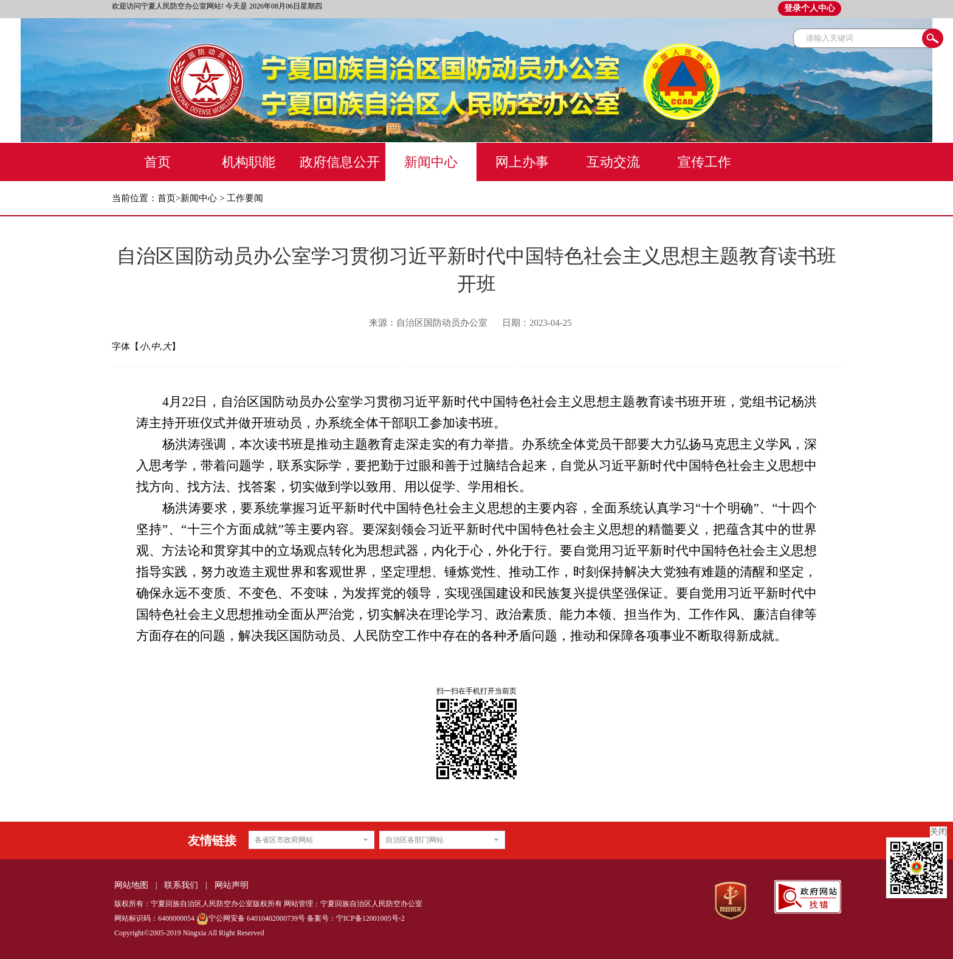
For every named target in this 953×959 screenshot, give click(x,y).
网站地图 (131, 885)
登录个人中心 (809, 8)
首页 (166, 198)
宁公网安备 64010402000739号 (250, 918)
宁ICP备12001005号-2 (370, 918)
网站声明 (232, 885)
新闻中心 (199, 198)
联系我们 (181, 885)
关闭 (938, 831)
